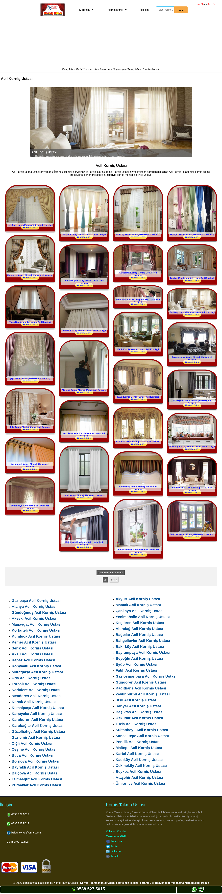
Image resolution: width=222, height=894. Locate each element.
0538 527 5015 (88, 889)
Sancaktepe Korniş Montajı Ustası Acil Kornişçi (84, 281)
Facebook (114, 841)
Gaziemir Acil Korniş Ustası (36, 737)
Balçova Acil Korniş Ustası (35, 773)
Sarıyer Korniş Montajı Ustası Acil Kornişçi (84, 234)
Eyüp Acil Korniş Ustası (136, 664)
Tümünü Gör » (30, 227)
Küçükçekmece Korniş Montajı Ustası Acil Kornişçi (84, 434)
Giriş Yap (212, 4)
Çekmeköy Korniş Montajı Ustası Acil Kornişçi (138, 487)
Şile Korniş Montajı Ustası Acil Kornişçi (30, 427)
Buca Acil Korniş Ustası (32, 755)
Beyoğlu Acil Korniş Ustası (139, 658)
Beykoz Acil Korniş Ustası (138, 771)
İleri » (114, 580)
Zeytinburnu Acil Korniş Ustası (143, 694)
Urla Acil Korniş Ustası (32, 678)
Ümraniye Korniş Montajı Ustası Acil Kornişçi (30, 275)
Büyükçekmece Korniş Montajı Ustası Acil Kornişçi (138, 550)
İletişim (144, 9)
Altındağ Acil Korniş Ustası (139, 629)
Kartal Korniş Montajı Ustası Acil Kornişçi (84, 495)
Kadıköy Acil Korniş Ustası (139, 760)
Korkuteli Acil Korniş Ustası (36, 630)
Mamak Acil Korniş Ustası (138, 605)
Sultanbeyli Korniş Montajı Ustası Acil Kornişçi (30, 506)
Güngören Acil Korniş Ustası (141, 682)
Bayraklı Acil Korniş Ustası (35, 767)
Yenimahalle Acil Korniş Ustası (143, 617)
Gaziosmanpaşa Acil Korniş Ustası (146, 676)
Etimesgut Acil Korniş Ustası (37, 779)
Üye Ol (200, 4)
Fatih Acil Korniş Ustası (136, 670)
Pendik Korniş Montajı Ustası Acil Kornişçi (84, 330)
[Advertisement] (111, 43)
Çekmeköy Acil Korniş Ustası (141, 766)
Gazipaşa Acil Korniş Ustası (36, 601)
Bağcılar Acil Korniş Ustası (139, 635)
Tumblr (112, 856)
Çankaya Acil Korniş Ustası (140, 611)
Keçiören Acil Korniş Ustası (140, 623)
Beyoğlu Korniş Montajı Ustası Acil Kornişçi (192, 234)
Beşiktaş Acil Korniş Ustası (140, 712)
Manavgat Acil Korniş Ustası (36, 624)
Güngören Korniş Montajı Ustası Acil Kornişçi (138, 273)
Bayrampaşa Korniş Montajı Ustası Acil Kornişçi (192, 358)
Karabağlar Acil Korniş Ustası (38, 726)
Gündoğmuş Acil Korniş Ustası (39, 612)
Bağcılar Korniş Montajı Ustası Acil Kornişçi (192, 534)
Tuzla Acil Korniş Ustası (137, 724)
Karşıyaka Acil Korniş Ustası (37, 714)
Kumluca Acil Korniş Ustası (36, 636)
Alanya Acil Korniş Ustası (34, 606)
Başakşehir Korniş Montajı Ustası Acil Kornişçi (192, 401)
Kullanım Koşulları (116, 831)
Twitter (112, 846)
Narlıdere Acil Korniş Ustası (36, 690)
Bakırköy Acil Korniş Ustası (140, 647)
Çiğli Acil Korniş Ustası (32, 743)
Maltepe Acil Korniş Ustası (139, 748)
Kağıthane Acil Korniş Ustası (141, 688)
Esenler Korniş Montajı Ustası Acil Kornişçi (138, 441)
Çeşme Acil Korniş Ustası (34, 749)
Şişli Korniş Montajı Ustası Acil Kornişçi (30, 378)
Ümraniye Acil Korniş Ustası (140, 783)
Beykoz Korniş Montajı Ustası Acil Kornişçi (192, 278)
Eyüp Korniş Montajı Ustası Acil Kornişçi (138, 397)
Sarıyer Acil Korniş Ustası (138, 706)
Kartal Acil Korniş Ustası (137, 754)
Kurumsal (84, 9)
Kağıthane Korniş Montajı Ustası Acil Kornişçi (84, 543)
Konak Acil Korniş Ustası (34, 702)
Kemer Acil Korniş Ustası (34, 642)
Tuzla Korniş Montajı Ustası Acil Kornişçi (30, 322)
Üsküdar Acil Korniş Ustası (139, 718)
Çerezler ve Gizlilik (117, 836)
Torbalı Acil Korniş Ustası (34, 684)
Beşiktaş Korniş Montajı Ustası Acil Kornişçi (192, 312)
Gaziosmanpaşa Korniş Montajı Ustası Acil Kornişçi (138, 300)
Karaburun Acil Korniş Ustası (37, 720)
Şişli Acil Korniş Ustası (136, 700)
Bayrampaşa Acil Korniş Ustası (143, 652)
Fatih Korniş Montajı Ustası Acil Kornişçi (138, 349)
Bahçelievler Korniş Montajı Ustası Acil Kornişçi (192, 488)
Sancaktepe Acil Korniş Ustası (142, 736)
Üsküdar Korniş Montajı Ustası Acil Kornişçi (30, 225)
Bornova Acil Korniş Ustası (35, 761)
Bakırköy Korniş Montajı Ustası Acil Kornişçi (192, 446)
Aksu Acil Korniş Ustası (32, 654)
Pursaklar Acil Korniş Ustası (36, 785)
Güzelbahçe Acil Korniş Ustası (38, 731)
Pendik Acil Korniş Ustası (138, 742)
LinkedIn (113, 851)
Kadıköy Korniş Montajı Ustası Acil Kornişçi (138, 234)
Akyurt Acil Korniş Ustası (138, 599)
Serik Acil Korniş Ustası (32, 648)
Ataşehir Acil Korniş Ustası (139, 777)
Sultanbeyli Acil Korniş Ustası (142, 730)
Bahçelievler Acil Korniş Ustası (143, 641)
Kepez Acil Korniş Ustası (33, 660)
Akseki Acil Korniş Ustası (34, 618)
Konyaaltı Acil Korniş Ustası (36, 666)
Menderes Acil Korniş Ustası (37, 696)
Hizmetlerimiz (115, 9)
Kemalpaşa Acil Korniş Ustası (38, 708)
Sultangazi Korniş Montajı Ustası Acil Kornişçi (30, 465)
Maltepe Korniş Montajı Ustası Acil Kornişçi (84, 390)
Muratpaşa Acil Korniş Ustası (37, 672)
